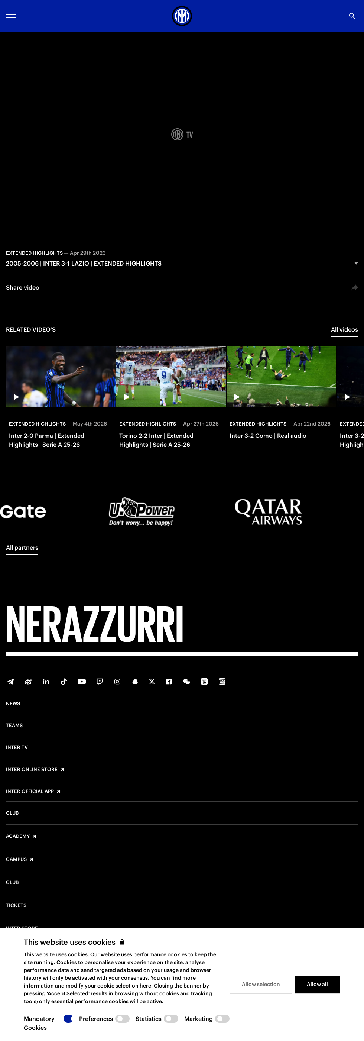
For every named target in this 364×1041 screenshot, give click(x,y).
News (13, 704)
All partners (22, 547)
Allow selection (261, 984)
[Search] (352, 16)
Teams (14, 726)
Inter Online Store (32, 769)
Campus (16, 859)
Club (12, 813)
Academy (18, 836)
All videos (344, 329)
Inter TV (17, 748)
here (145, 985)
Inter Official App (30, 791)
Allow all (317, 984)
